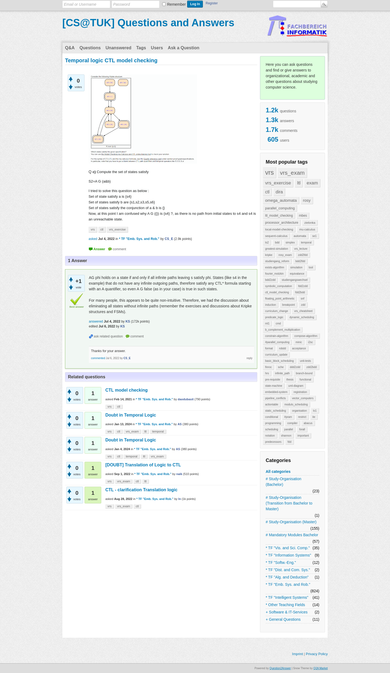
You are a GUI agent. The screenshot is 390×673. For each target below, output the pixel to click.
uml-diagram (296, 385)
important (303, 435)
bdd (277, 242)
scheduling (271, 429)
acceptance (299, 348)
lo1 (315, 410)
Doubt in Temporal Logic (130, 415)
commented (98, 358)
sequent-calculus (276, 236)
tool (311, 267)
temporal (306, 242)
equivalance (297, 273)
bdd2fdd (300, 261)
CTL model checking (126, 390)
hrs (267, 373)
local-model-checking (279, 229)
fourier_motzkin (274, 273)
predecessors (273, 441)
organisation (299, 410)
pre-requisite (272, 379)
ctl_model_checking (277, 292)
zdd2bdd (311, 367)
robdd (282, 348)
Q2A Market (320, 668)
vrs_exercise (278, 183)
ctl (267, 192)
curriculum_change (276, 311)
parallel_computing (280, 208)
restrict (302, 416)
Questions (90, 47)
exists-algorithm (274, 267)
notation (270, 435)
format (269, 348)
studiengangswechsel (295, 279)
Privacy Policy (317, 654)
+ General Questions (283, 619)
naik (179, 474)
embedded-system (276, 392)
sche (281, 367)
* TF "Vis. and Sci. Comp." (288, 548)
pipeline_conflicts (275, 398)
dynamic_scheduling (302, 317)
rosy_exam (285, 254)
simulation (296, 267)
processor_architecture (281, 223)
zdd (303, 304)
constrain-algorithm (276, 335)
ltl (298, 183)
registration (300, 392)
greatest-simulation (276, 248)
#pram (288, 416)
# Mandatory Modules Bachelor (292, 535)
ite (314, 416)
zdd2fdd (303, 254)
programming (273, 423)
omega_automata (281, 200)
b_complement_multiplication (282, 329)
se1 (314, 236)
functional (305, 379)
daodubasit (186, 399)
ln (179, 498)
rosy (307, 200)
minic (298, 342)
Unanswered (118, 47)
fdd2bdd (300, 292)
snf (302, 298)
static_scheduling (275, 410)
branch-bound (304, 373)
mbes (303, 215)
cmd (278, 323)
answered (96, 321)
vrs (269, 172)
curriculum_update (276, 354)
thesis (289, 379)
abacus (308, 423)
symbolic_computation (278, 286)
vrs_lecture (300, 248)
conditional (271, 416)
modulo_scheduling (296, 404)
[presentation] (92, 181)
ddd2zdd (295, 367)
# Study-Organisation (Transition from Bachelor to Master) (289, 503)
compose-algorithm (305, 335)
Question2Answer (280, 668)
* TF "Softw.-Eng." (281, 562)
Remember (176, 4)
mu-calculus (307, 229)
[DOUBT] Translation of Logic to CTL (143, 465)
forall (302, 429)
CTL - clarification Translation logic (141, 489)
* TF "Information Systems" (288, 555)
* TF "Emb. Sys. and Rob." (288, 584)
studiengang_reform (277, 261)
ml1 (267, 323)
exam (312, 183)
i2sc (310, 342)
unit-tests (305, 360)
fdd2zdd (303, 286)
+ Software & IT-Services (286, 612)
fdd (289, 441)
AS (180, 424)
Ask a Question (183, 47)
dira (279, 192)
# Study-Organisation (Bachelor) (283, 482)
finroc (268, 367)
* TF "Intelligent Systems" (287, 597)
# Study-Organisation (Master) (291, 522)
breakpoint (288, 304)
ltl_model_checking (279, 215)
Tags (141, 47)
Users (157, 47)
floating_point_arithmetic (279, 298)
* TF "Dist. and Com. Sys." (288, 570)
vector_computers (302, 398)
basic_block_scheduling (279, 360)
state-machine (273, 385)
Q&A (70, 47)
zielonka (309, 222)
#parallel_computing (277, 342)
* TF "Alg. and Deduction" (287, 577)
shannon (286, 435)
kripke (268, 254)
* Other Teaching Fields (285, 605)
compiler (292, 423)
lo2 (267, 242)
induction (270, 304)
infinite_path (282, 373)
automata (300, 236)
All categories (278, 471)
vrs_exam (292, 173)
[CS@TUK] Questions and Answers (148, 22)
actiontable (271, 404)
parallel (288, 429)
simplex (290, 242)
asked (93, 239)
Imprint (297, 654)
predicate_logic (274, 317)
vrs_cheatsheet (303, 311)
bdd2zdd (270, 279)
